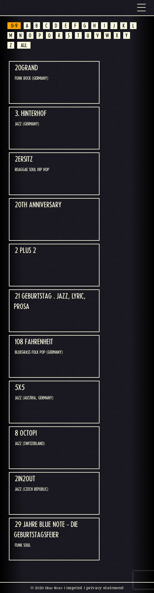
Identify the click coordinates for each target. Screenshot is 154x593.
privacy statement (105, 587)
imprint (74, 587)
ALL (24, 45)
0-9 (14, 26)
